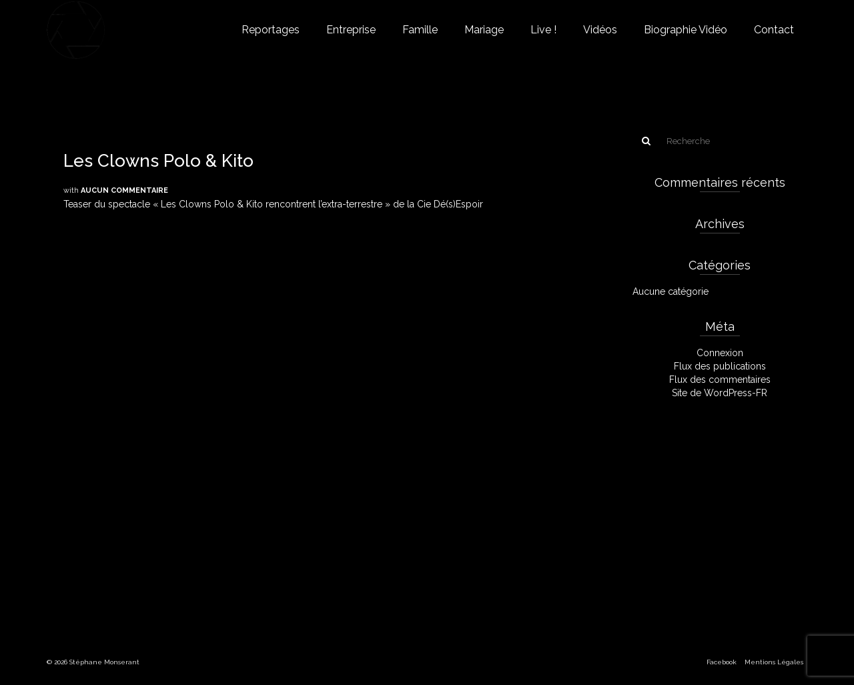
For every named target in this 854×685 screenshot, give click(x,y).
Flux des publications (720, 366)
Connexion (720, 353)
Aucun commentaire (124, 190)
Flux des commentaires (720, 379)
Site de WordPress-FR (719, 393)
